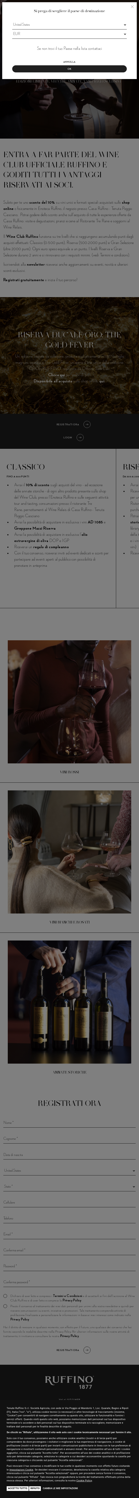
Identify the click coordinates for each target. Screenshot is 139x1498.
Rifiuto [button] (35, 1488)
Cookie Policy (84, 1480)
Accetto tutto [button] (17, 1488)
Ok (69, 69)
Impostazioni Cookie (21, 1469)
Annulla (69, 62)
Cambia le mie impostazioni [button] (60, 1488)
